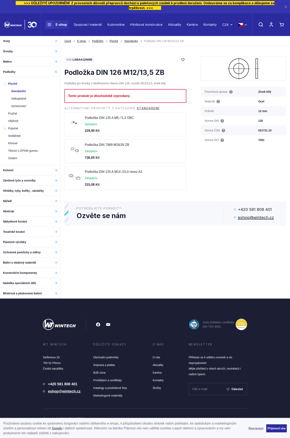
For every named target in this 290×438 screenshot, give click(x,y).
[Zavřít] (286, 6)
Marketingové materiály (107, 395)
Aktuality (174, 25)
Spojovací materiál (88, 25)
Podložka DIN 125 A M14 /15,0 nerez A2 (113, 171)
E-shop (56, 24)
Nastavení (256, 428)
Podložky (98, 41)
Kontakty (210, 25)
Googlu (57, 428)
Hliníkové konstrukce (146, 25)
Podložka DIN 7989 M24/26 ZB (107, 144)
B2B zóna (99, 372)
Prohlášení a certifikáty (107, 380)
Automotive (116, 25)
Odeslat (235, 389)
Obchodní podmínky (105, 357)
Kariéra (192, 25)
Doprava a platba (104, 365)
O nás (156, 357)
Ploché (114, 41)
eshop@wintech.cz (256, 217)
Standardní (131, 41)
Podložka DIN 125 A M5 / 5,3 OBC (109, 118)
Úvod (67, 41)
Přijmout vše (276, 428)
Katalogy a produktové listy (110, 388)
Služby (157, 388)
